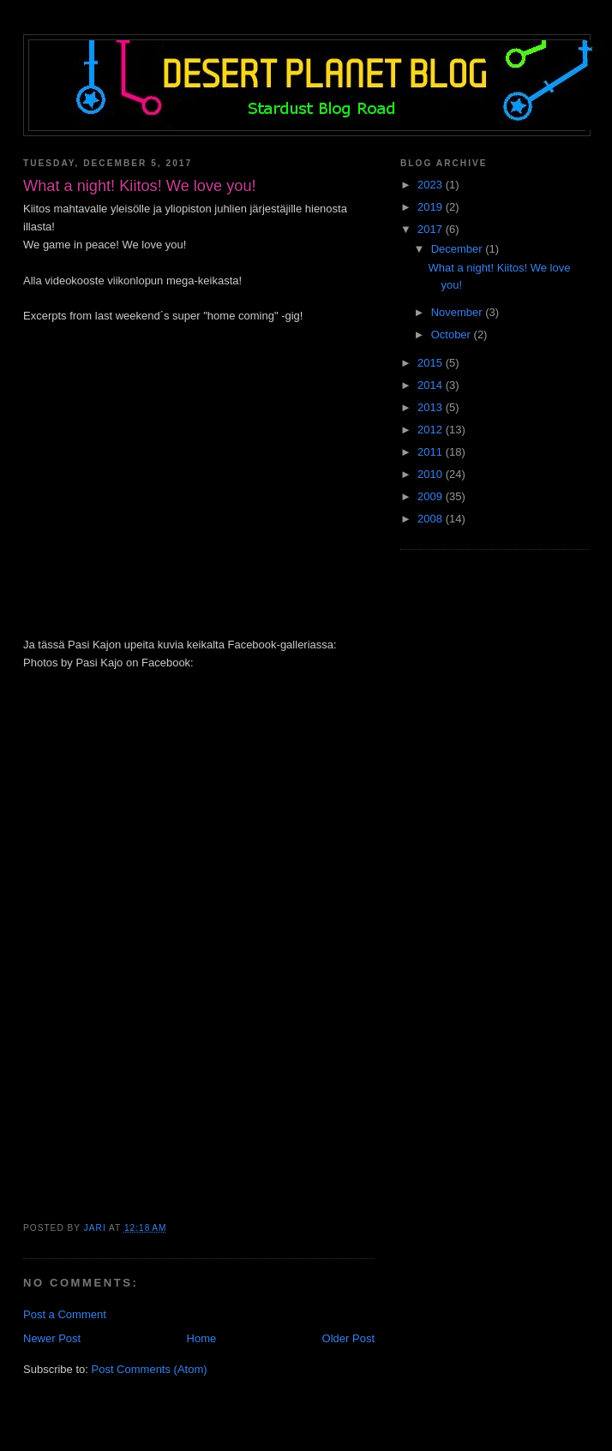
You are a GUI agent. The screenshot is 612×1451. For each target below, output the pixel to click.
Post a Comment (64, 1314)
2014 (431, 385)
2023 (431, 184)
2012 (431, 429)
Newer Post (52, 1338)
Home (202, 1338)
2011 (431, 451)
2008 (431, 518)
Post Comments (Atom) (149, 1369)
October (452, 334)
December (458, 248)
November (458, 312)
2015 (431, 362)
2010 (431, 474)
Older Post (348, 1338)
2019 (431, 206)
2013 (431, 407)
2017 (431, 229)
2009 (431, 496)
